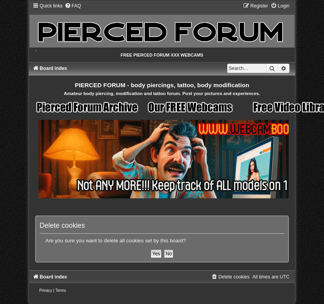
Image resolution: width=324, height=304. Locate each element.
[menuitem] (73, 6)
